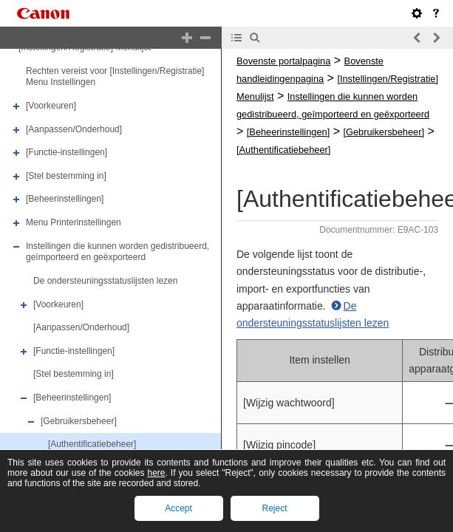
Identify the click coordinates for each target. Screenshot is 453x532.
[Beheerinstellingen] (64, 199)
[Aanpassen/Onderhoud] (74, 129)
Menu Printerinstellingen (73, 222)
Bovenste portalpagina (283, 60)
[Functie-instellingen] (66, 152)
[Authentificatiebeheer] (92, 444)
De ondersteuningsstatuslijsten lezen (105, 281)
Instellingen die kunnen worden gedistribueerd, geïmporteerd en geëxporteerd (117, 252)
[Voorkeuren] (51, 105)
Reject (274, 508)
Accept (178, 508)
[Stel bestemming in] (66, 176)
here (157, 473)
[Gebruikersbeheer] (79, 421)
